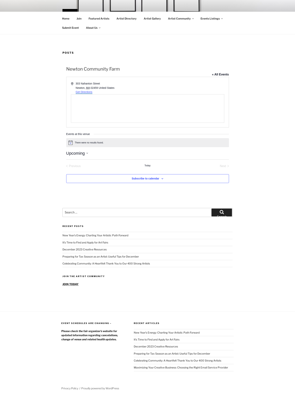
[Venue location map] (147, 108)
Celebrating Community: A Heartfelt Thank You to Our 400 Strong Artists (106, 263)
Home (65, 18)
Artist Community (181, 18)
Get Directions (84, 91)
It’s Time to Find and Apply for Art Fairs (85, 242)
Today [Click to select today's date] (147, 165)
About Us (93, 27)
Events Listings (212, 18)
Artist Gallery (152, 18)
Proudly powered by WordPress (100, 388)
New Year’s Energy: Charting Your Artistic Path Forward (95, 235)
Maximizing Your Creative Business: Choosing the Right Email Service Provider (181, 367)
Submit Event (70, 27)
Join (79, 18)
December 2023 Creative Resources (84, 249)
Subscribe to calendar (145, 178)
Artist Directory (126, 18)
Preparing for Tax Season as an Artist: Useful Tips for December (100, 256)
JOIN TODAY (70, 284)
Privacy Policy (69, 388)
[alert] (147, 142)
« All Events (220, 74)
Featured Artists (99, 18)
